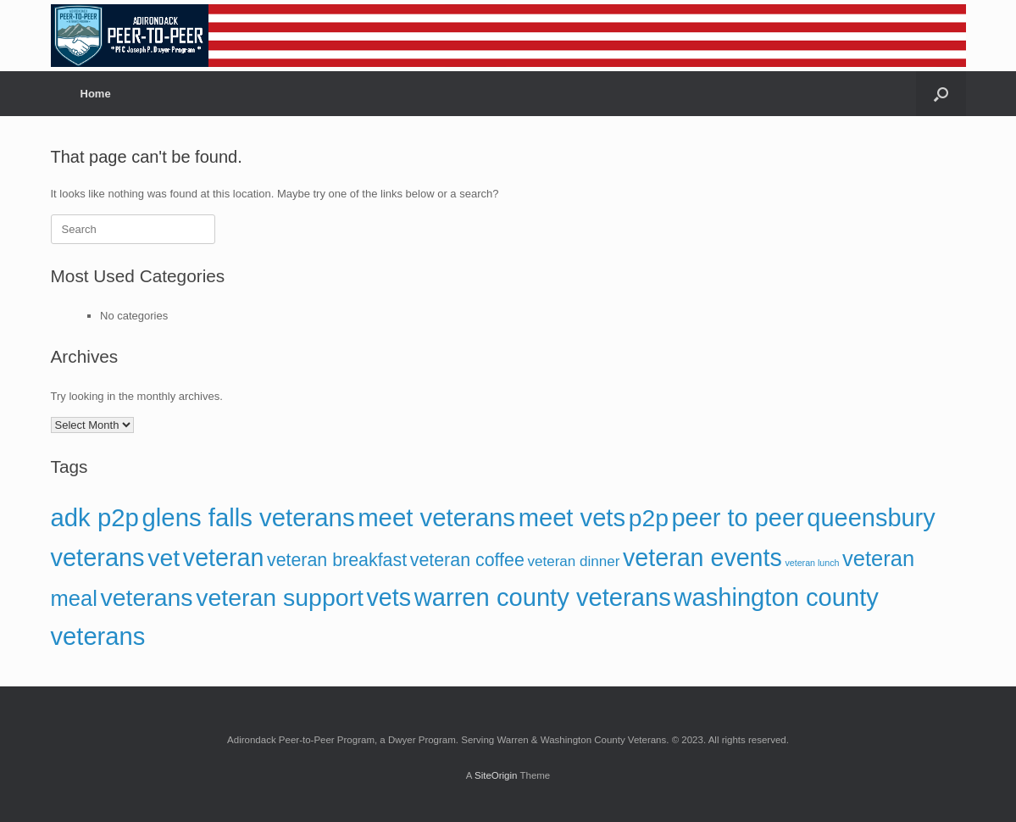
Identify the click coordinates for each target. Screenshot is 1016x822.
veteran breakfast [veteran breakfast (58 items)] (337, 560)
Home (96, 93)
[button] (941, 93)
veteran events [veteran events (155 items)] (702, 557)
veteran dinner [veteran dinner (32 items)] (573, 561)
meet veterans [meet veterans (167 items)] (436, 517)
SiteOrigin (496, 775)
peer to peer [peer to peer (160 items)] (738, 517)
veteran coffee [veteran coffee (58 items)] (467, 560)
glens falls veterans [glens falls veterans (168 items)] (248, 517)
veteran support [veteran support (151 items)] (280, 597)
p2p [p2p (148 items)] (649, 517)
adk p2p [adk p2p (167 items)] (95, 517)
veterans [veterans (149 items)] (146, 597)
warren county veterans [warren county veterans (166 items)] (542, 597)
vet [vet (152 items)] (163, 557)
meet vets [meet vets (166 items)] (572, 517)
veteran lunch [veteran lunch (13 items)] (812, 563)
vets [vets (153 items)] (389, 597)
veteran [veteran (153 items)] (223, 557)
